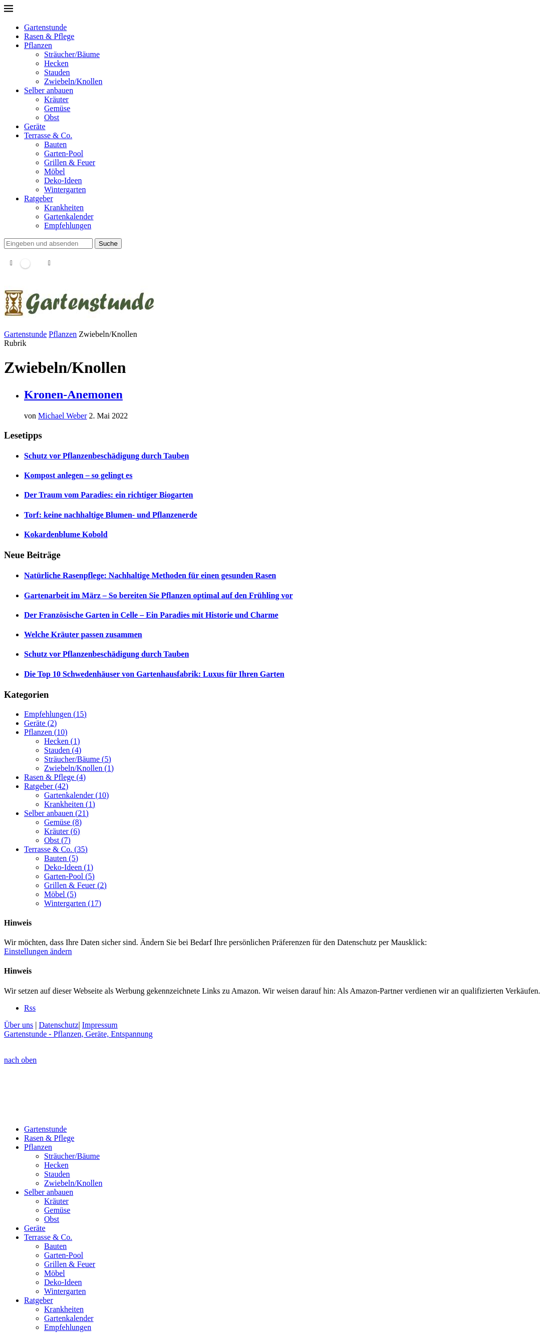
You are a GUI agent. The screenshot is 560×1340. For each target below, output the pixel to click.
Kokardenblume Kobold (66, 534)
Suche (108, 243)
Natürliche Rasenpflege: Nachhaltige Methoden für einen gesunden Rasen (150, 575)
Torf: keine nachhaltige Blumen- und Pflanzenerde (110, 515)
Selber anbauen (48, 90)
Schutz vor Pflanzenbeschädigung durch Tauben (106, 456)
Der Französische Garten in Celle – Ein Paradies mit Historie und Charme (151, 615)
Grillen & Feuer (69, 162)
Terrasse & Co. (48, 135)
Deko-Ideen (63, 180)
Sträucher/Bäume (72, 54)
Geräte (35, 126)
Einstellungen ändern (38, 951)
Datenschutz (58, 1025)
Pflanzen (38, 45)
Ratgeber (38, 198)
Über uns (18, 1025)
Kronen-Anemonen (73, 394)
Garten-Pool (63, 153)
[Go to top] (20, 1060)
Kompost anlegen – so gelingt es (78, 475)
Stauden (57, 72)
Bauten (55, 144)
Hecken (56, 63)
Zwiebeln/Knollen (73, 81)
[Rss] (30, 1008)
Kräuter (56, 99)
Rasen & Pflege (49, 36)
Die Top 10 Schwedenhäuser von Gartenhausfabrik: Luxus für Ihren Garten (154, 674)
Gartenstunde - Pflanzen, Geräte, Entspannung (78, 1034)
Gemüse (57, 108)
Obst (51, 117)
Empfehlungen (67, 225)
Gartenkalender (69, 216)
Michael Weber (62, 415)
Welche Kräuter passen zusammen (83, 634)
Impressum (100, 1025)
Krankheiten (64, 207)
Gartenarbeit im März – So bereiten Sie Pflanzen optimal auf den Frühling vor (158, 595)
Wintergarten (65, 189)
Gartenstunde (45, 27)
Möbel (54, 171)
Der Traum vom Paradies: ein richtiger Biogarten (108, 495)
